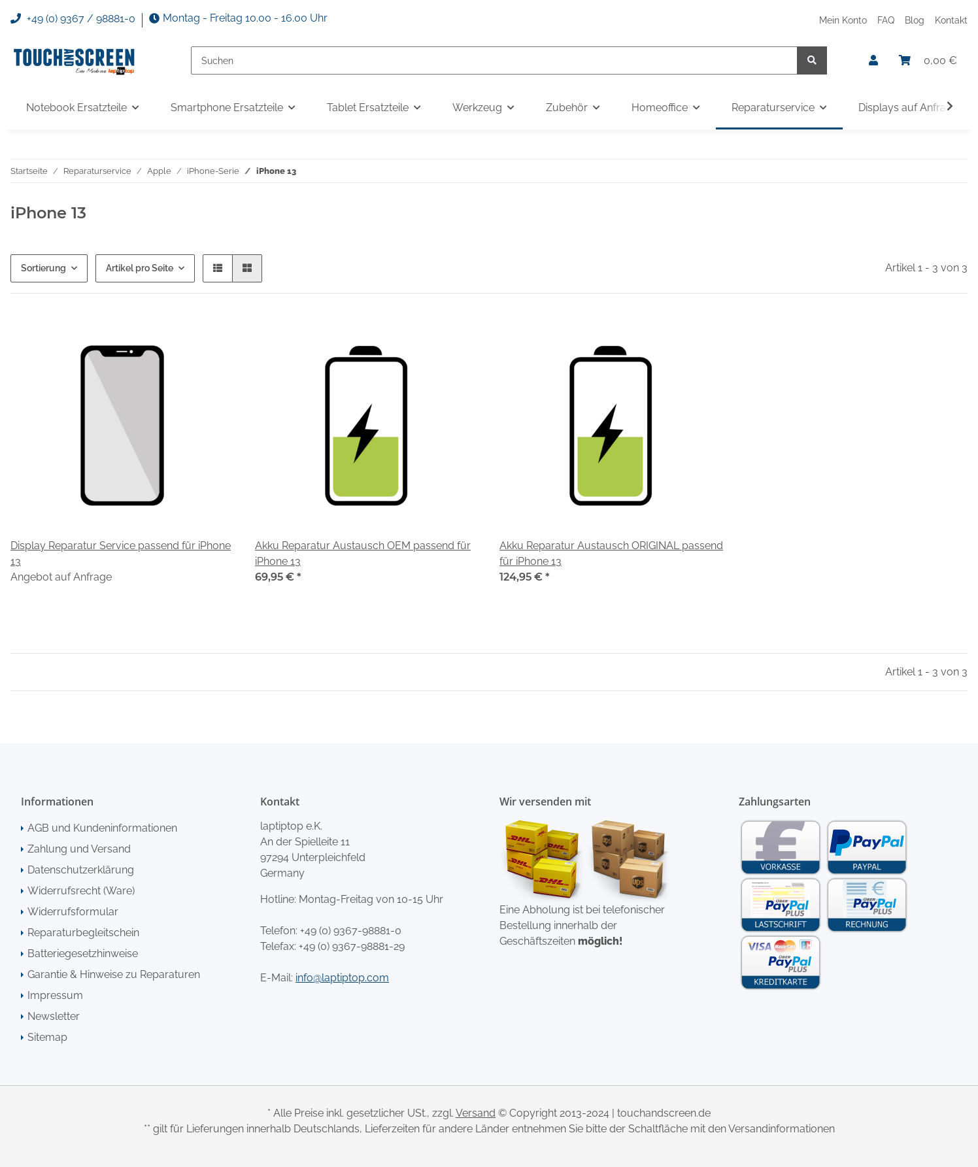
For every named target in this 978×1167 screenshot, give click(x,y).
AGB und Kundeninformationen (102, 828)
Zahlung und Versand (79, 849)
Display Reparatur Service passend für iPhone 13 (120, 553)
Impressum (55, 995)
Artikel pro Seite (139, 268)
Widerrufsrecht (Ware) (81, 891)
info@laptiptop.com (342, 978)
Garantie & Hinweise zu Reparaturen (113, 974)
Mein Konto (843, 19)
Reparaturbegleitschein (83, 932)
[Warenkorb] (928, 60)
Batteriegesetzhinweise (82, 953)
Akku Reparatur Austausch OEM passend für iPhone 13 (363, 553)
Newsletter (53, 1016)
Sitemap (47, 1037)
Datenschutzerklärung (80, 870)
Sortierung (43, 268)
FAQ (885, 19)
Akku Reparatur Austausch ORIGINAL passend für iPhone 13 (611, 553)
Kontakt (951, 19)
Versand (476, 1113)
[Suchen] (494, 60)
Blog (914, 19)
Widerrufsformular (72, 911)
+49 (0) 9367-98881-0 (350, 930)
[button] (873, 60)
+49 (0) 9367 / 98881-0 (72, 19)
